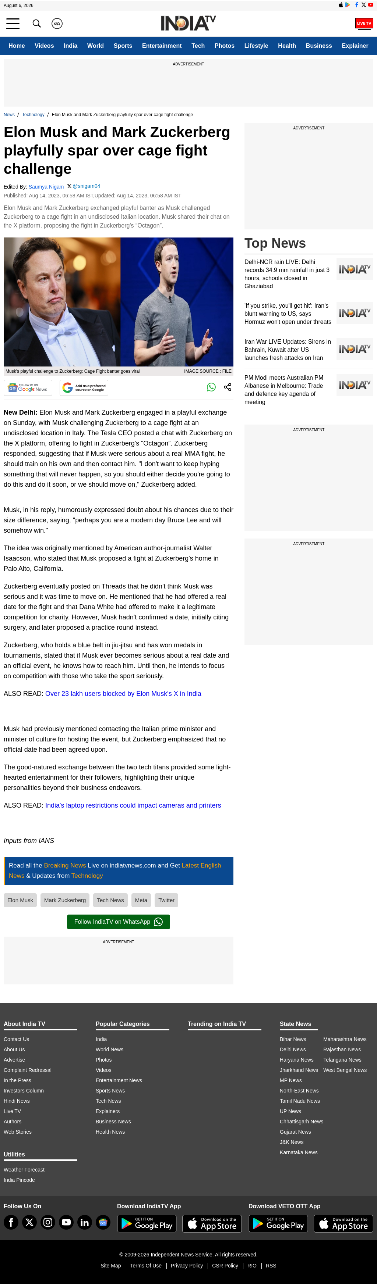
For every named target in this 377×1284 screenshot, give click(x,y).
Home (16, 46)
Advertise (14, 1060)
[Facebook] (11, 1222)
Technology (33, 114)
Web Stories (18, 1132)
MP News (291, 1080)
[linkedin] (84, 1222)
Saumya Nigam (46, 187)
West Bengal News (345, 1070)
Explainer (355, 46)
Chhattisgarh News (301, 1121)
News (9, 114)
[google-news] (103, 1222)
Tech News (110, 900)
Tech (198, 46)
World (95, 46)
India (70, 46)
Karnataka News (299, 1152)
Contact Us (16, 1039)
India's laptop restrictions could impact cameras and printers (133, 805)
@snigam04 (86, 186)
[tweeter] (29, 1222)
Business (319, 46)
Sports (123, 46)
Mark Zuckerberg (65, 900)
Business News (113, 1121)
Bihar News (293, 1039)
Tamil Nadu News (300, 1101)
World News (109, 1049)
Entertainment (162, 46)
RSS (271, 1266)
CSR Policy (225, 1266)
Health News (110, 1132)
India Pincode (19, 1180)
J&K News (292, 1142)
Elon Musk (20, 900)
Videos (44, 46)
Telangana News (342, 1060)
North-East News (299, 1091)
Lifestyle (256, 46)
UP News (290, 1111)
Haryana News (297, 1060)
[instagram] (47, 1222)
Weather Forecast (24, 1170)
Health (287, 46)
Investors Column (24, 1091)
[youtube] (66, 1222)
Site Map (111, 1266)
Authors (12, 1121)
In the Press (17, 1080)
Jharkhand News (299, 1070)
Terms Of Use (146, 1266)
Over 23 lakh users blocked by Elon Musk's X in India (123, 693)
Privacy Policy (187, 1266)
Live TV (12, 1111)
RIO (252, 1266)
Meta (141, 900)
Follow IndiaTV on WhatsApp (118, 922)
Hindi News (17, 1101)
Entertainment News (119, 1080)
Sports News (110, 1091)
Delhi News (293, 1049)
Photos (225, 46)
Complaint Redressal (28, 1070)
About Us (14, 1049)
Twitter (166, 900)
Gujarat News (295, 1132)
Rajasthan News (342, 1049)
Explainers (108, 1111)
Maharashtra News (345, 1039)
